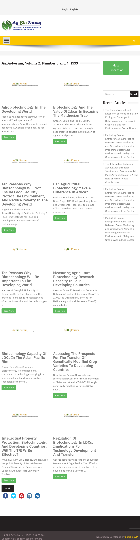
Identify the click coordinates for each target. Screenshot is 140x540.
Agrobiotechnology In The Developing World (23, 109)
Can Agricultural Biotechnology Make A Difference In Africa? (72, 188)
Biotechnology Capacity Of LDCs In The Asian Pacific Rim (24, 357)
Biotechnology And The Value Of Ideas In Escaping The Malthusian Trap (75, 111)
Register (74, 9)
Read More (9, 137)
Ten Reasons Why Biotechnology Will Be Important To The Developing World (20, 278)
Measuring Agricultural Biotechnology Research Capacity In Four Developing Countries (73, 278)
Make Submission (116, 67)
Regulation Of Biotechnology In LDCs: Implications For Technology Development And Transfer (74, 446)
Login (65, 9)
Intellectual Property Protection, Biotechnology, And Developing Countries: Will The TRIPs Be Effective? (24, 446)
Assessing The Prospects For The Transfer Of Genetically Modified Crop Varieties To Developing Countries (75, 361)
